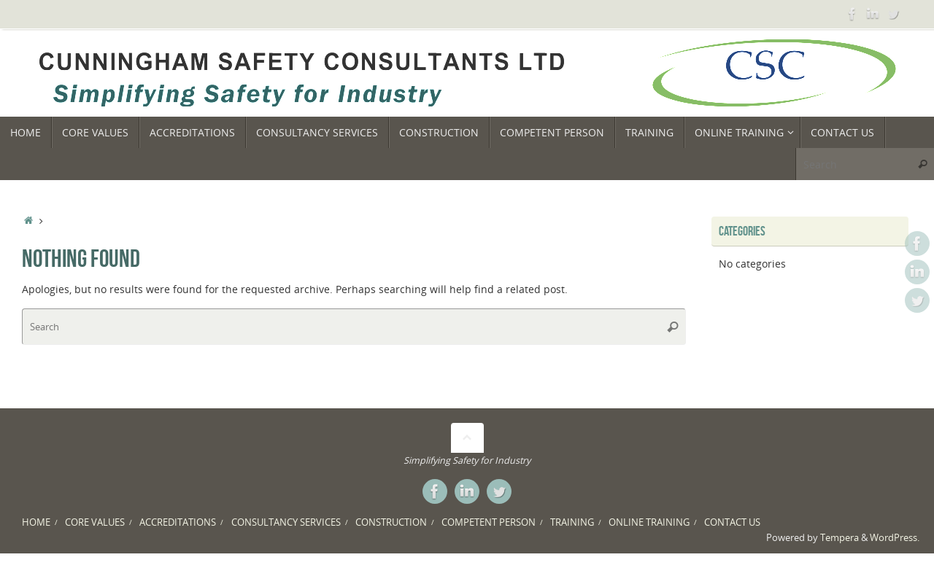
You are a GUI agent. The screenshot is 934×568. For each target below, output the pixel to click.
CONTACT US (732, 522)
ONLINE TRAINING (649, 522)
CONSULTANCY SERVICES (286, 522)
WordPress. (894, 538)
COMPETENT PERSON (488, 522)
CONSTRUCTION (391, 522)
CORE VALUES (95, 522)
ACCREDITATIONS (177, 522)
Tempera (839, 538)
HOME (36, 522)
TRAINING (572, 522)
